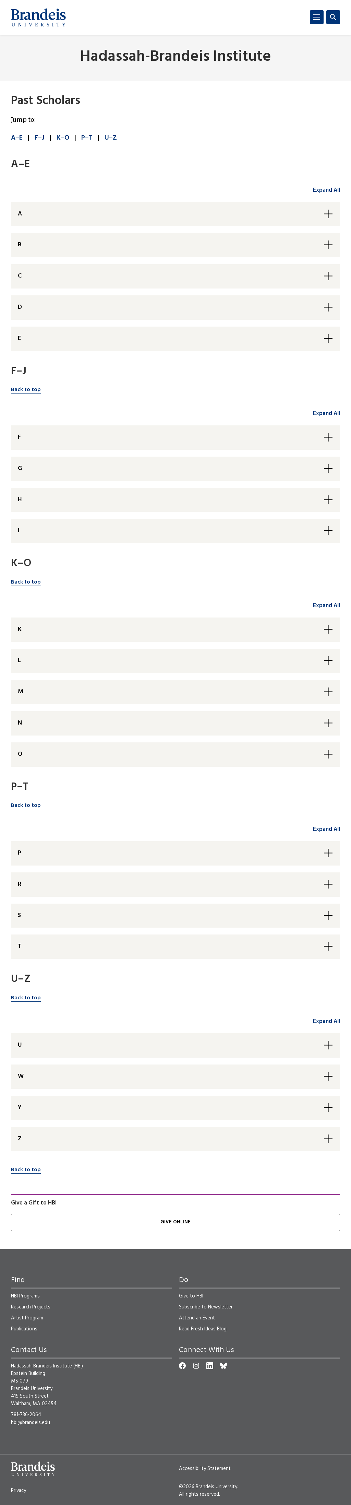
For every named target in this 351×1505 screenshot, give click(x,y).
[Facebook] (182, 1365)
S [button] (19, 915)
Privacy (18, 1490)
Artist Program (27, 1318)
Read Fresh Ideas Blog (203, 1329)
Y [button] (20, 1108)
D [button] (20, 307)
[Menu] (317, 17)
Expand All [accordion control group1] (326, 190)
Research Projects (30, 1307)
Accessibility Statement (205, 1469)
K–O (63, 137)
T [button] (19, 946)
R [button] (19, 884)
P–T (87, 137)
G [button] (20, 468)
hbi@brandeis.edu (30, 1423)
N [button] (20, 723)
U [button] (20, 1045)
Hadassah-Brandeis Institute (175, 57)
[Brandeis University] (38, 17)
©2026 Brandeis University (208, 1487)
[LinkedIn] (209, 1365)
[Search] (333, 17)
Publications (24, 1329)
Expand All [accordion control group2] (326, 413)
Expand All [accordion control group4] (326, 829)
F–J (40, 137)
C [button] (20, 276)
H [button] (20, 500)
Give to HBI (191, 1296)
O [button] (20, 754)
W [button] (21, 1076)
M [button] (20, 692)
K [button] (20, 629)
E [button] (19, 338)
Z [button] (20, 1139)
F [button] (19, 437)
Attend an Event (197, 1318)
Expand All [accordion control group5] (326, 1021)
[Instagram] (196, 1365)
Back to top (26, 389)
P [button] (19, 853)
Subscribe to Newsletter (206, 1307)
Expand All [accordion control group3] (326, 605)
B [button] (20, 245)
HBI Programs (25, 1296)
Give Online (175, 1222)
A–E (17, 137)
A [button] (20, 214)
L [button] (19, 661)
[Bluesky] (223, 1365)
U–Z (111, 137)
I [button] (19, 531)
